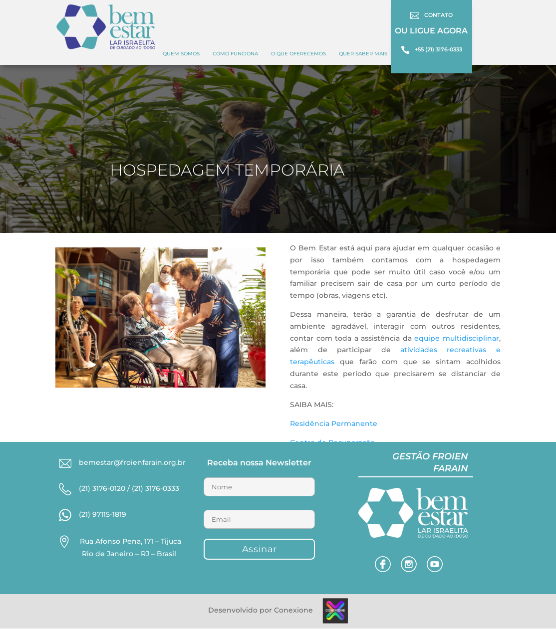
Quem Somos (181, 53)
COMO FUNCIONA (235, 53)
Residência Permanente (333, 423)
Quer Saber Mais (363, 53)
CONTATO (438, 14)
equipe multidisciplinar (456, 338)
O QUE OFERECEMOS (298, 53)
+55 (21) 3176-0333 (438, 49)
